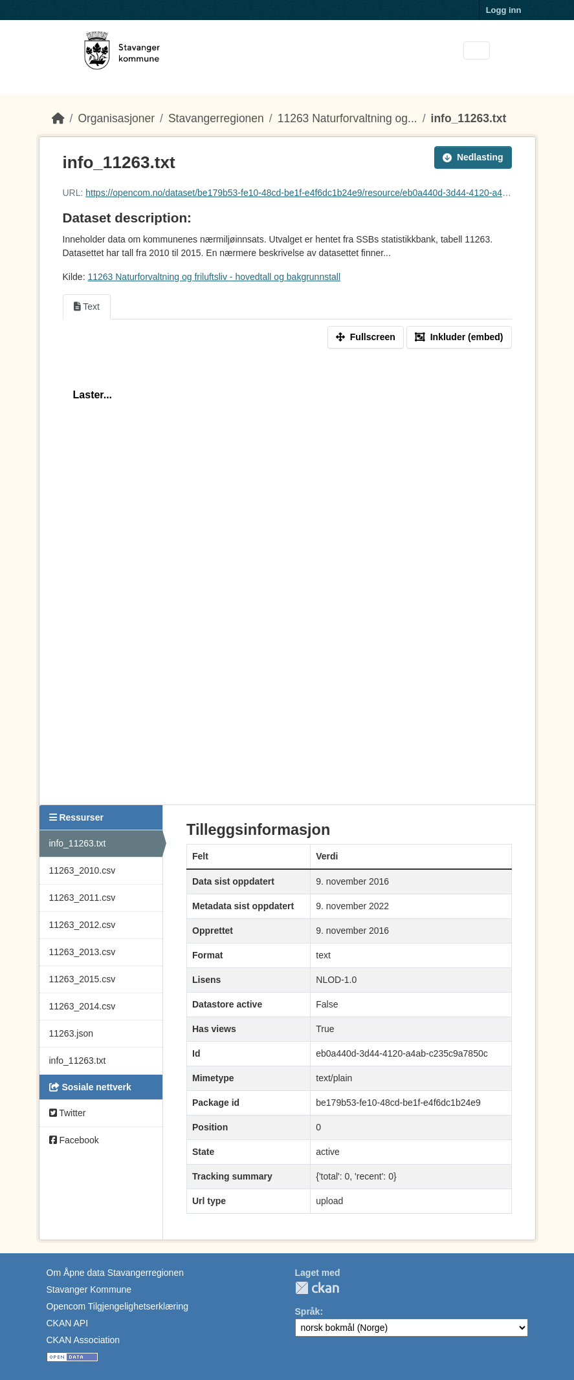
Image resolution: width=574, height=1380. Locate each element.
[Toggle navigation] (476, 50)
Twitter (67, 1113)
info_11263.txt (469, 118)
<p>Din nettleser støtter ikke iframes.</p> (287, 575)
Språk (307, 1311)
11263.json (71, 1033)
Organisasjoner (116, 118)
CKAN (317, 1288)
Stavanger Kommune (89, 1289)
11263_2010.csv (82, 870)
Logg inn (504, 10)
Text (87, 306)
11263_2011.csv (82, 897)
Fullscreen (365, 337)
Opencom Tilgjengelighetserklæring (117, 1306)
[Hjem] (58, 118)
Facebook (74, 1140)
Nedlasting (473, 157)
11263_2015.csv (82, 979)
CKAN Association (83, 1340)
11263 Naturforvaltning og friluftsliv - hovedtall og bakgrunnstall (213, 277)
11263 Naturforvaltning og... (347, 118)
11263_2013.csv (82, 952)
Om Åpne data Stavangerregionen (115, 1272)
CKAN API (68, 1323)
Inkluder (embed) (459, 337)
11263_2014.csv (82, 1006)
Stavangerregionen (216, 118)
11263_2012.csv (82, 925)
